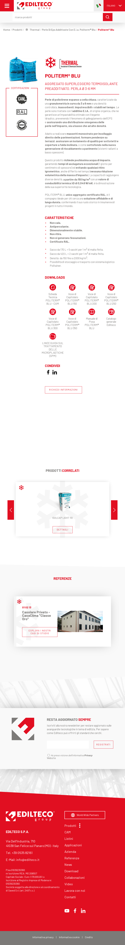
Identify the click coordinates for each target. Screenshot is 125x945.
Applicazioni (73, 845)
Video (68, 884)
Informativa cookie (69, 937)
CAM (67, 832)
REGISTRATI (103, 744)
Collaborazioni (74, 877)
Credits (89, 937)
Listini (68, 838)
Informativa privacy (43, 937)
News (68, 864)
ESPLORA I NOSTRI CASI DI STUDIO (40, 632)
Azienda (70, 851)
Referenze (71, 858)
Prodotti (71, 825)
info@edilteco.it (27, 860)
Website (51, 757)
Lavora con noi (74, 890)
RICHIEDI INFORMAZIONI (63, 389)
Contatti (70, 897)
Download (71, 871)
